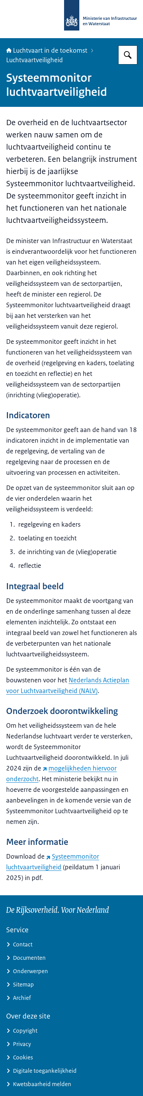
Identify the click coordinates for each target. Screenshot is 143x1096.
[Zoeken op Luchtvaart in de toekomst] (128, 55)
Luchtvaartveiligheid (34, 60)
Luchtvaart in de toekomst (46, 50)
